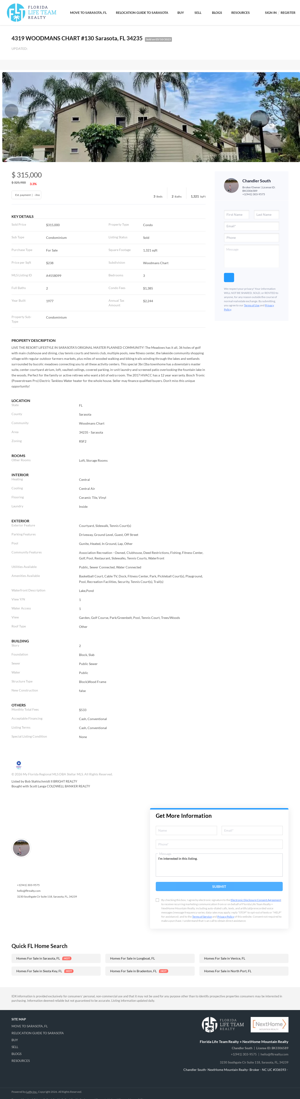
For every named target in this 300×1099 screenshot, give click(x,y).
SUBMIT (219, 886)
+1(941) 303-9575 (253, 194)
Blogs (217, 13)
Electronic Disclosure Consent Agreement (256, 900)
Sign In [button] (271, 13)
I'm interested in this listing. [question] (219, 865)
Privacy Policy (225, 916)
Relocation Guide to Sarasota (142, 13)
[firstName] (236, 214)
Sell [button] (197, 13)
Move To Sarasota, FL (88, 13)
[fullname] (186, 830)
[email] (251, 226)
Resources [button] (240, 13)
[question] (251, 256)
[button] (39, 1026)
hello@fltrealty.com (29, 890)
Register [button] (288, 13)
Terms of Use (251, 305)
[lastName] (266, 214)
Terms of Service (202, 916)
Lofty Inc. (32, 1091)
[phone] (251, 237)
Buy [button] (180, 13)
